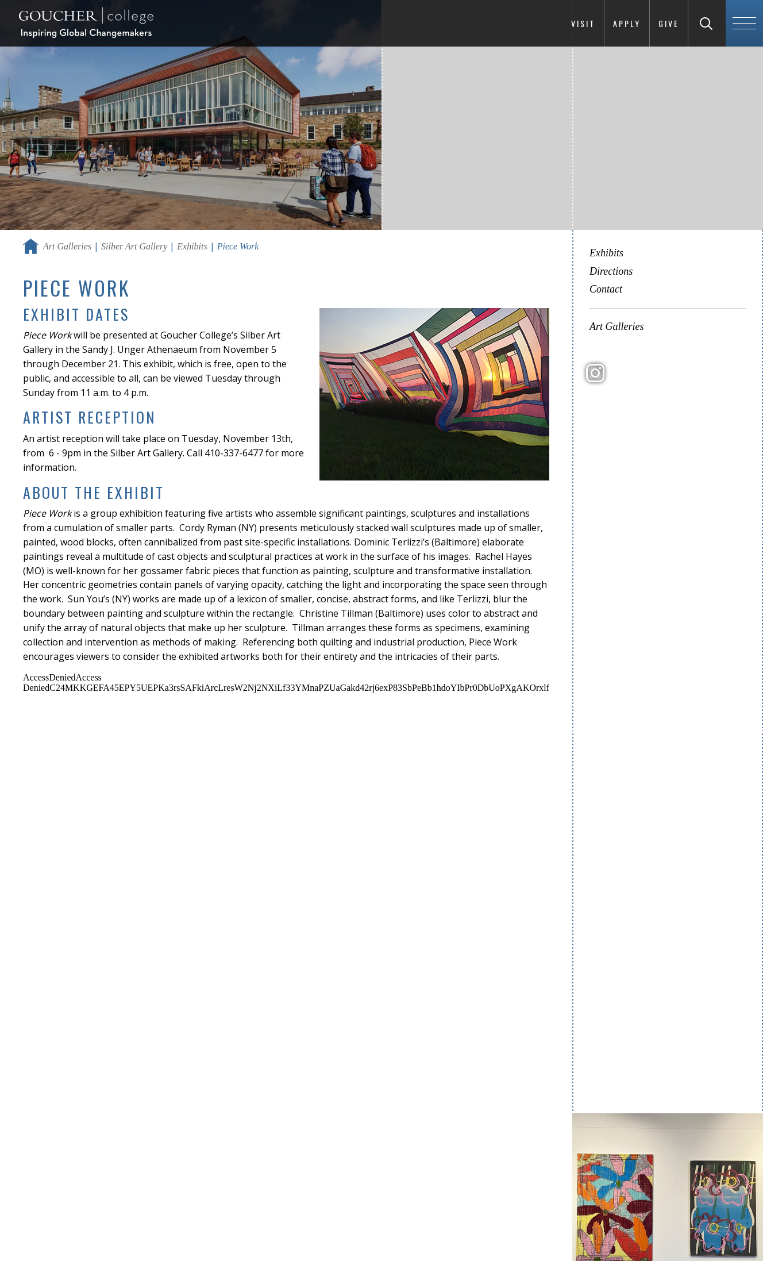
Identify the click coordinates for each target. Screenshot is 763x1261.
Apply (627, 23)
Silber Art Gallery (134, 246)
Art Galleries (67, 246)
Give (668, 23)
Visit (583, 23)
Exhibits (192, 246)
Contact (605, 289)
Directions (611, 271)
